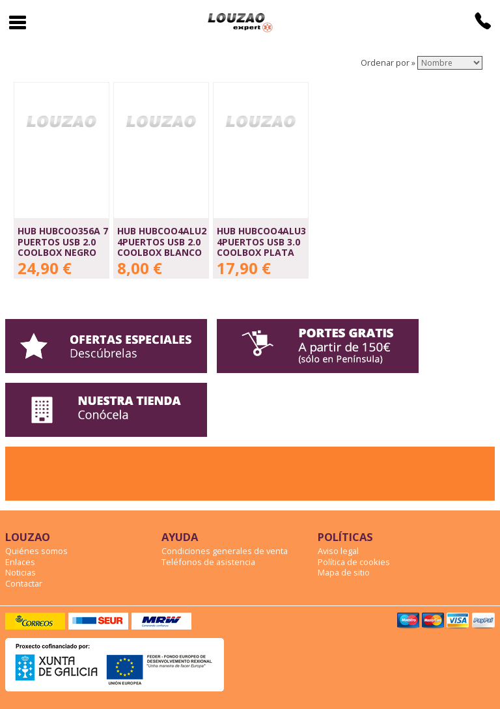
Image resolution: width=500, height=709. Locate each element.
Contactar (23, 583)
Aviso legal (338, 551)
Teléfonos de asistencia (208, 562)
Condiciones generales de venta (224, 551)
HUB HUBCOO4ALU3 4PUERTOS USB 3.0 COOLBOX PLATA (261, 241)
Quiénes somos (36, 551)
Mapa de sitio (344, 572)
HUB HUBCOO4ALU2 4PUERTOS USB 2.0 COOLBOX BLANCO (161, 241)
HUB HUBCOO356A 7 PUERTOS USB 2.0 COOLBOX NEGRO (63, 241)
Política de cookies (354, 562)
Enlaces (20, 562)
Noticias (20, 572)
